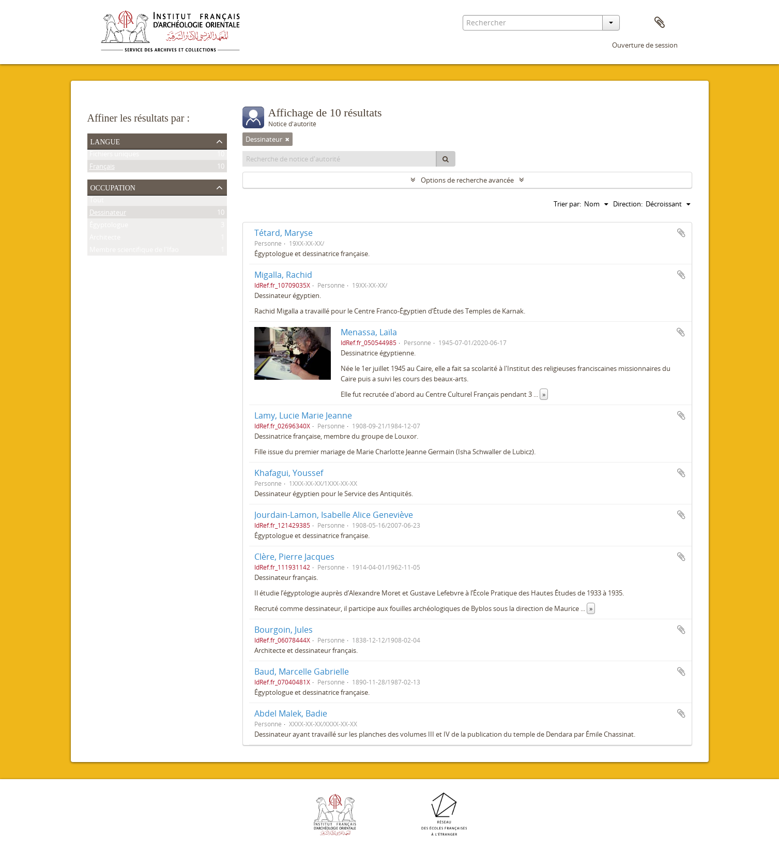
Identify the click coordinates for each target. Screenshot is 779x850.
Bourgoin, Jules (283, 629)
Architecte (104, 239)
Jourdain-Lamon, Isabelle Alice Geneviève (333, 514)
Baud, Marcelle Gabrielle (301, 671)
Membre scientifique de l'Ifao (134, 251)
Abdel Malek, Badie (290, 713)
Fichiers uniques (114, 155)
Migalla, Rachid (283, 274)
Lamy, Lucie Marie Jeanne (303, 415)
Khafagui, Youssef (288, 473)
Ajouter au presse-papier (681, 233)
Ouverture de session (645, 45)
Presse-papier (660, 23)
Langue (105, 140)
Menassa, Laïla (369, 332)
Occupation (112, 186)
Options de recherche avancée (467, 180)
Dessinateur (107, 214)
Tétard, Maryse (283, 232)
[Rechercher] (445, 159)
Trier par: (567, 203)
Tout (96, 201)
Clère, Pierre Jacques (294, 556)
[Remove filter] (287, 139)
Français (102, 168)
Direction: (628, 203)
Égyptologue (108, 226)
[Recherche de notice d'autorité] (339, 159)
